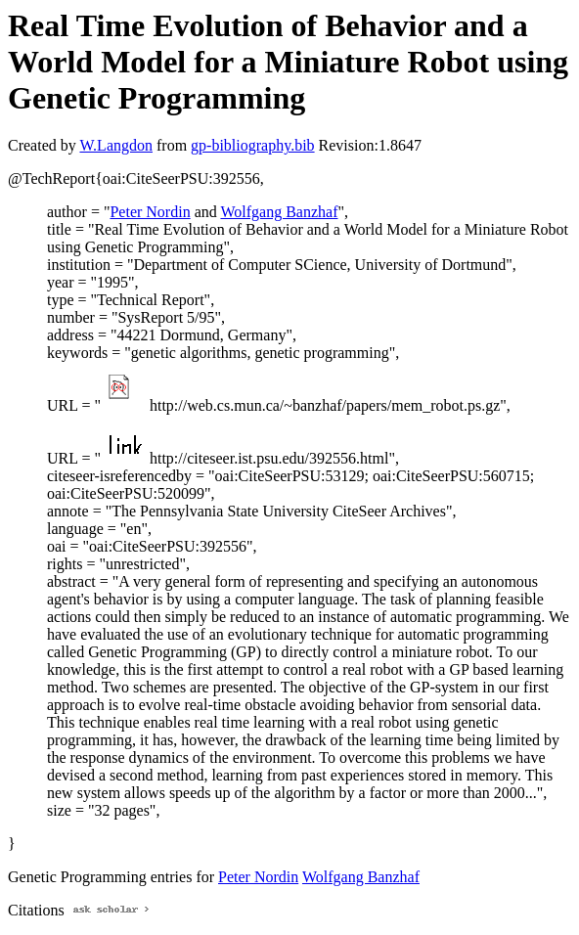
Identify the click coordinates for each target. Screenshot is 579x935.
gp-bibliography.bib (253, 145)
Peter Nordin (150, 211)
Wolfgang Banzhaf (278, 211)
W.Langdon (116, 145)
